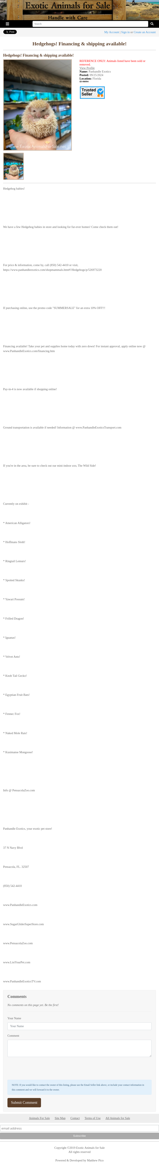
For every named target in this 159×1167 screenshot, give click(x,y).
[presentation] (38, 1068)
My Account (111, 32)
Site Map (60, 1118)
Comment (13, 1035)
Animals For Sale (39, 1118)
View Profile (87, 68)
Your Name (14, 1018)
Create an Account (145, 32)
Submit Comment (24, 1102)
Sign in (125, 32)
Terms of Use (93, 1118)
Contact (75, 1118)
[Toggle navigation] (7, 24)
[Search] (90, 24)
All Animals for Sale (117, 1118)
